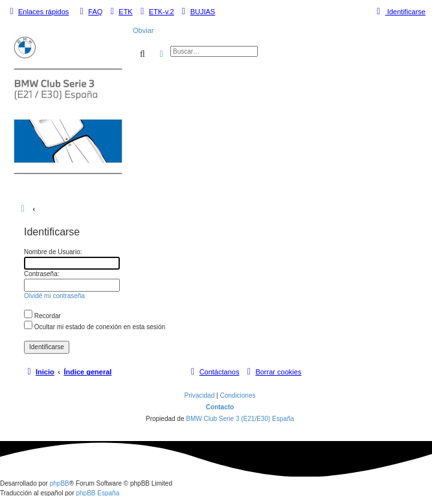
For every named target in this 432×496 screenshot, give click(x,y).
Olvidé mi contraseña (54, 295)
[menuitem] (89, 12)
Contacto (220, 407)
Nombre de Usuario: (53, 251)
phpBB (59, 483)
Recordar (42, 315)
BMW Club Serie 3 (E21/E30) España (240, 418)
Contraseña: (41, 273)
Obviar (143, 30)
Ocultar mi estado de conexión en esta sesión (94, 326)
